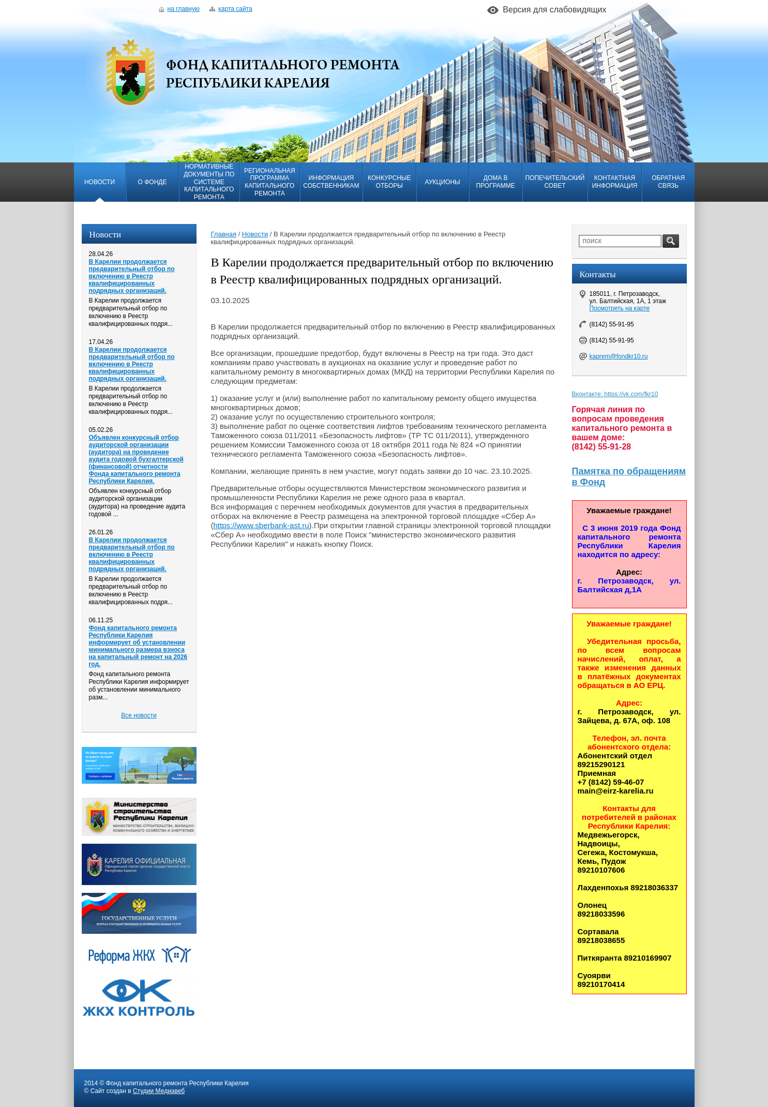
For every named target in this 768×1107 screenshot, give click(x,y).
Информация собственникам (331, 181)
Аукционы (442, 182)
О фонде (152, 182)
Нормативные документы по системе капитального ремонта (209, 182)
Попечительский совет (555, 181)
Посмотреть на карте (620, 308)
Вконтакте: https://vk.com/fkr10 (615, 394)
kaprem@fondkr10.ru (619, 356)
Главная (223, 234)
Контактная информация (615, 181)
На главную (179, 8)
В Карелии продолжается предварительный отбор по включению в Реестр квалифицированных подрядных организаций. (132, 276)
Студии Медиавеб (159, 1091)
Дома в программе (495, 181)
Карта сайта (230, 8)
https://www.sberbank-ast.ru (261, 525)
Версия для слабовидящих (554, 9)
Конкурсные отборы (389, 181)
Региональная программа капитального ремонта (269, 182)
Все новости (138, 715)
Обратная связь (668, 181)
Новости (99, 182)
